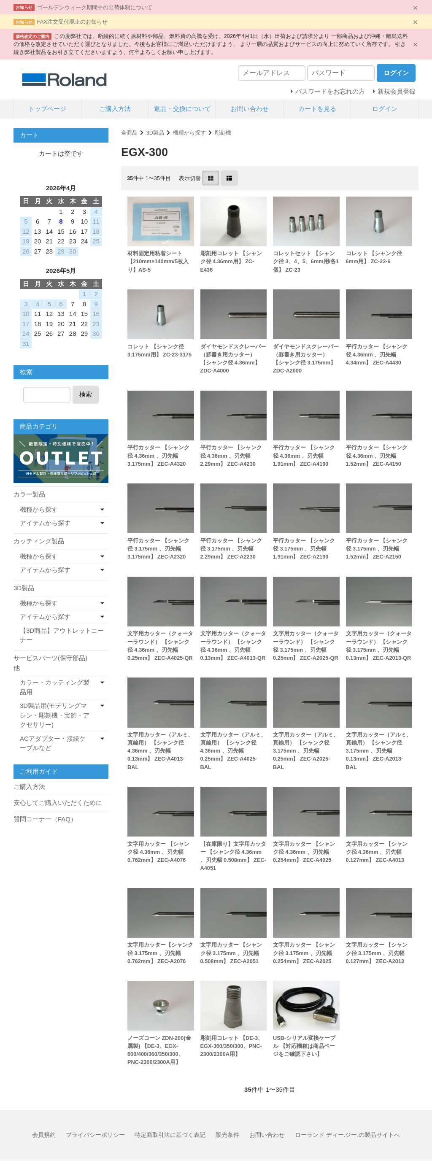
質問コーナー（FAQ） (45, 819)
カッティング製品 (39, 541)
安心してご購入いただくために (58, 802)
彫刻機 (223, 133)
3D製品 (155, 133)
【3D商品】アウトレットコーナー (62, 635)
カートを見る (317, 108)
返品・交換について (182, 108)
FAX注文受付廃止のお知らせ (72, 22)
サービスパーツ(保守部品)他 (50, 662)
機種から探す (189, 133)
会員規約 (44, 1135)
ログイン (384, 108)
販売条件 (227, 1135)
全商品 (129, 133)
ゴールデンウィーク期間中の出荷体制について (94, 7)
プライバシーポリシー (95, 1135)
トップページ (47, 108)
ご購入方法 (115, 108)
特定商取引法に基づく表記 (170, 1135)
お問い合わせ (250, 108)
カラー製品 (29, 494)
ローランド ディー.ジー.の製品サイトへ (347, 1135)
